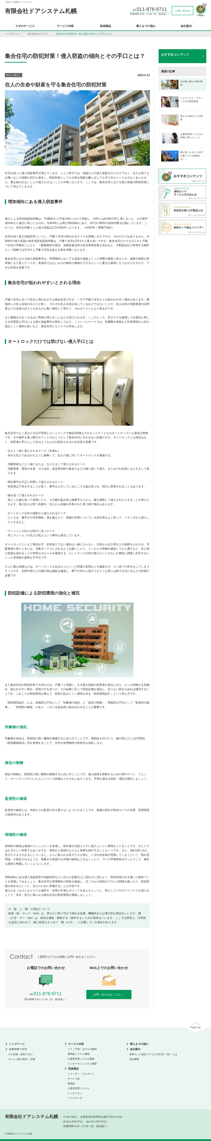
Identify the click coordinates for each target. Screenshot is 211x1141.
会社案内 (186, 26)
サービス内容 (65, 26)
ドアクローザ (75, 1098)
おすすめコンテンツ (37, 34)
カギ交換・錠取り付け (20, 1054)
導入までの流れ (146, 26)
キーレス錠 (74, 1078)
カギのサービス (25, 26)
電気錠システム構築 (78, 1053)
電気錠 (71, 1083)
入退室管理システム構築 (81, 1058)
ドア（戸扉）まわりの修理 (82, 1049)
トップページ (12, 34)
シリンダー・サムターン (81, 1073)
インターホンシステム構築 (82, 1063)
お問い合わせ (182, 10)
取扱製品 (105, 26)
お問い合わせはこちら (109, 994)
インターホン (75, 1093)
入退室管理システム (78, 1088)
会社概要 (134, 1059)
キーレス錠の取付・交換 (21, 1059)
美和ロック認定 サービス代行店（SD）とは (153, 1054)
